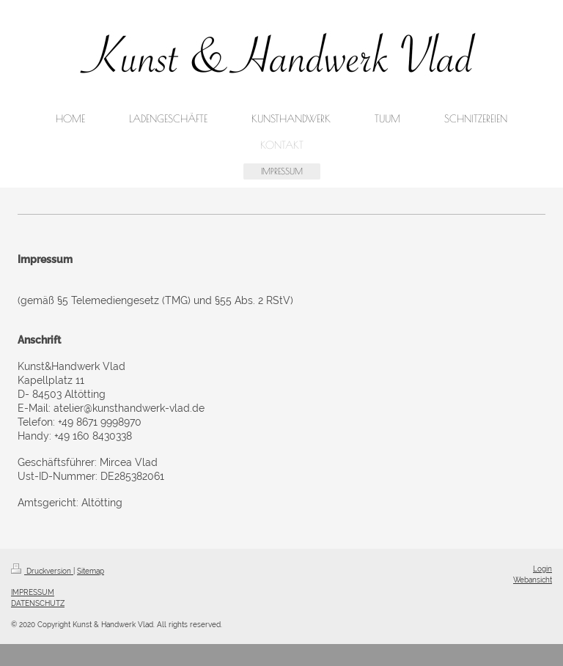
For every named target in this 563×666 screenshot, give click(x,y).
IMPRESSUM (32, 592)
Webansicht (532, 579)
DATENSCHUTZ (38, 603)
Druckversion (42, 570)
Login (542, 568)
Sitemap (90, 570)
